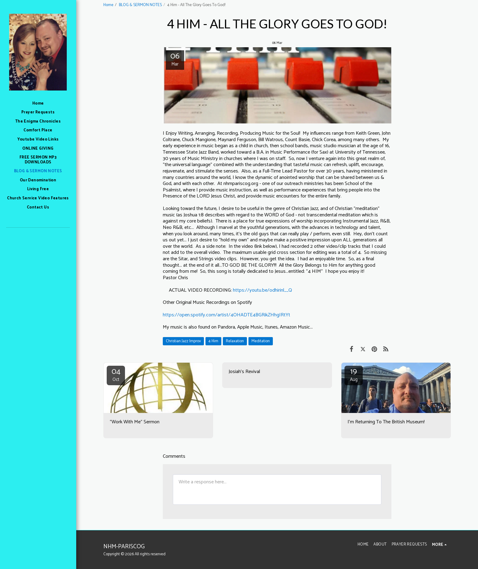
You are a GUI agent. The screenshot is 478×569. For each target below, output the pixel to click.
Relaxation (235, 341)
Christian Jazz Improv (183, 341)
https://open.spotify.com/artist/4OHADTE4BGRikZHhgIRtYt (226, 315)
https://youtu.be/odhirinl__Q (262, 290)
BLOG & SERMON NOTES (140, 5)
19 (353, 374)
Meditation (260, 341)
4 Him (213, 341)
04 (116, 374)
